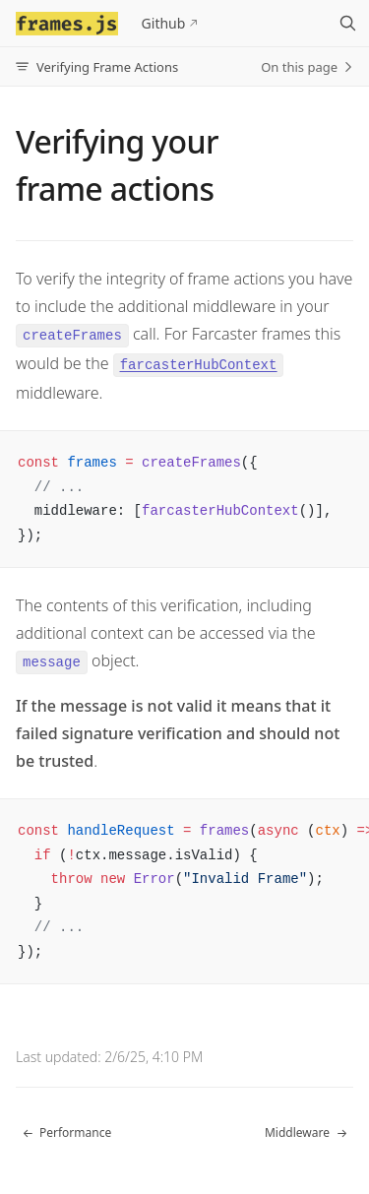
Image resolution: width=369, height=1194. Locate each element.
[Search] (347, 23)
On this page (307, 67)
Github (164, 23)
